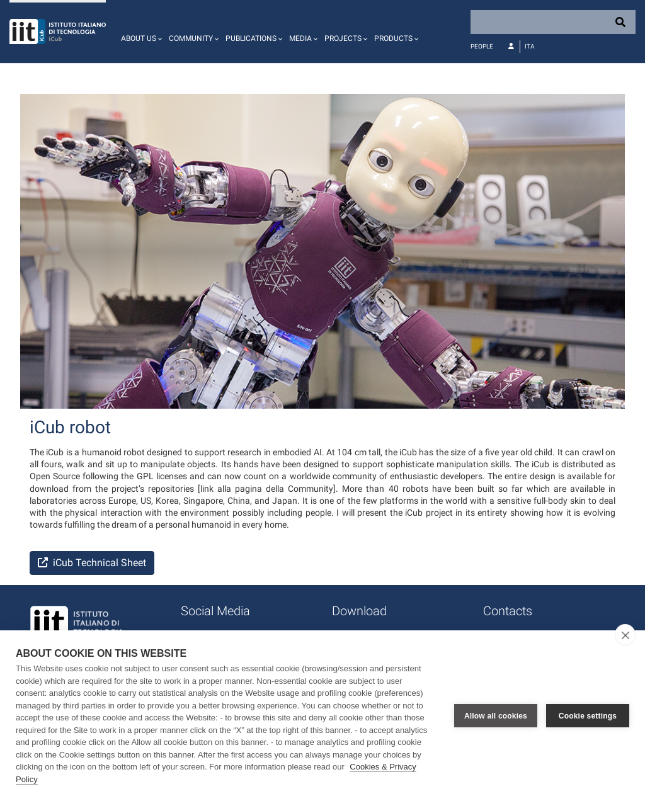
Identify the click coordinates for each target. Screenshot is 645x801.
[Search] (553, 22)
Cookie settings (588, 716)
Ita (530, 46)
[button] (140, 31)
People (482, 46)
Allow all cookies (495, 716)
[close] (625, 634)
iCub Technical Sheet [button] (92, 563)
